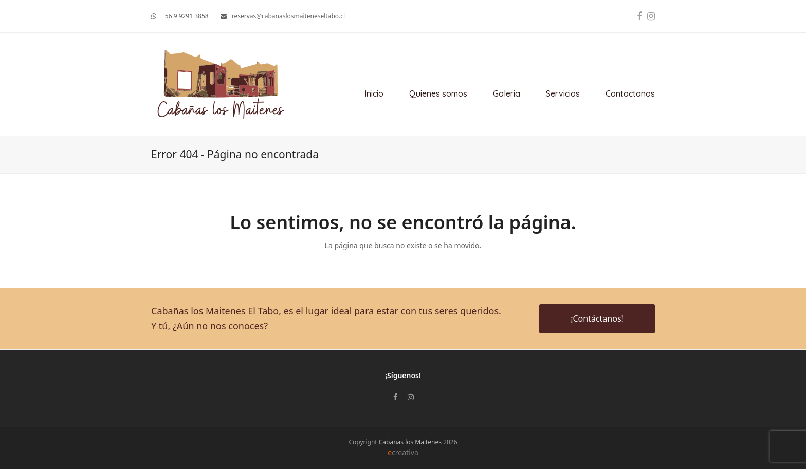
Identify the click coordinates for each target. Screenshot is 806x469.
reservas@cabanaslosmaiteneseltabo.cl (288, 16)
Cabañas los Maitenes (410, 442)
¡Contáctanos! (597, 318)
